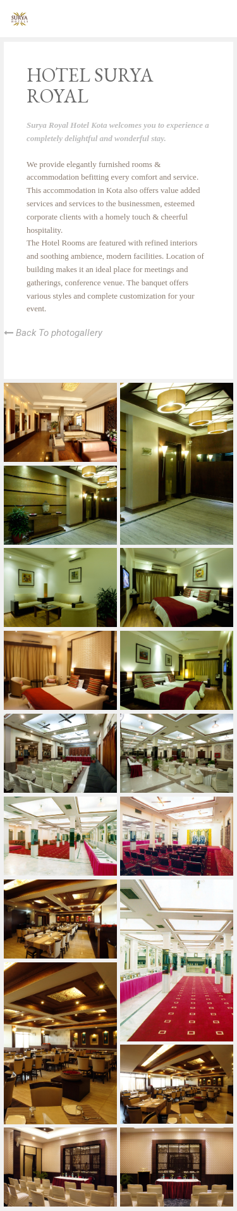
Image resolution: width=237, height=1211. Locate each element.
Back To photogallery (53, 332)
